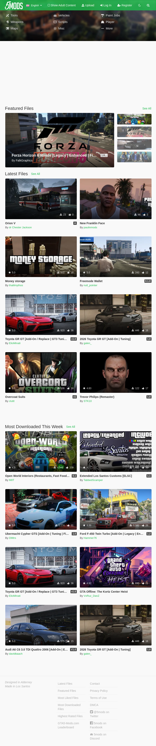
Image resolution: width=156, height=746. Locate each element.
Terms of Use (98, 697)
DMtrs (12, 537)
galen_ (88, 343)
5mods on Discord (98, 736)
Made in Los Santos (17, 686)
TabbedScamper (93, 480)
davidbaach (16, 653)
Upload (88, 5)
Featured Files (67, 690)
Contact (95, 683)
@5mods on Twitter (99, 714)
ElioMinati (14, 343)
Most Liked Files (68, 697)
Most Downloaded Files (69, 707)
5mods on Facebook (98, 725)
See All (146, 108)
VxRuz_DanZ (91, 595)
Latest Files (65, 683)
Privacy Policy (99, 690)
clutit (11, 401)
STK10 (88, 401)
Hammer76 (90, 537)
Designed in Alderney (18, 682)
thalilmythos (16, 285)
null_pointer (90, 285)
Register (124, 5)
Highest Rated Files (70, 716)
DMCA (94, 705)
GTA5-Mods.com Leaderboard (68, 725)
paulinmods (90, 227)
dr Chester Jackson (20, 227)
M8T (11, 480)
